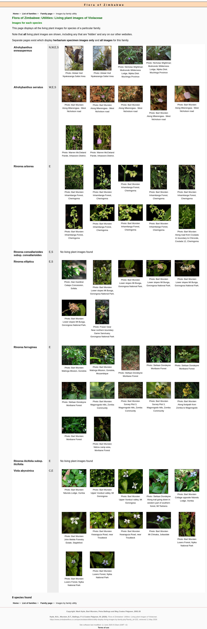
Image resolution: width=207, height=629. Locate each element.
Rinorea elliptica (24, 261)
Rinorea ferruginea (25, 347)
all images (106, 40)
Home (16, 13)
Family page (47, 13)
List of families (29, 13)
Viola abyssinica (24, 470)
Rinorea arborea (24, 166)
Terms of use (103, 628)
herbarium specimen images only (73, 40)
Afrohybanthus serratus (28, 87)
